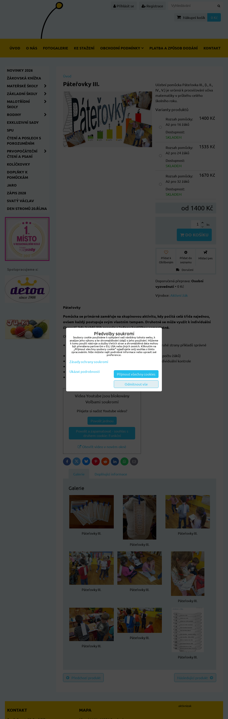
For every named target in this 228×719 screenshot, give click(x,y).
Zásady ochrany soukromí (88, 362)
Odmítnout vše (136, 384)
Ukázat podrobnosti (84, 372)
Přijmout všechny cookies (136, 374)
